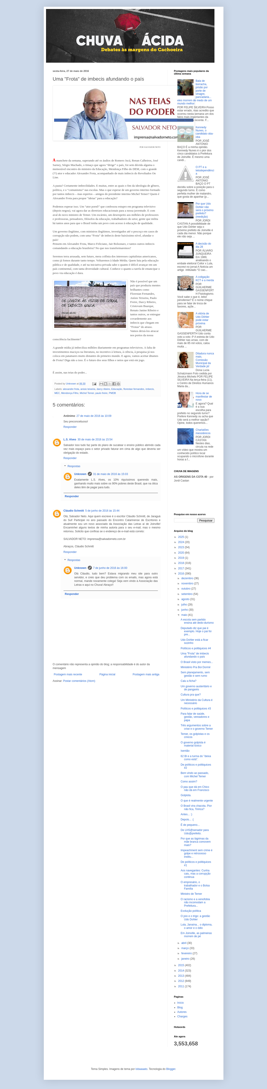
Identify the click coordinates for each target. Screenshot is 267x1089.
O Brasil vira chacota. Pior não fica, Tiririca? (196, 807)
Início (180, 1002)
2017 (181, 568)
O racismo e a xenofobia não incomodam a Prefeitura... (195, 902)
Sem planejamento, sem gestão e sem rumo (195, 674)
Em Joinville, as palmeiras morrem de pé (196, 935)
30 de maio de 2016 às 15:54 (94, 439)
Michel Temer (87, 393)
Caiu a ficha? (188, 681)
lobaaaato (142, 1069)
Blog (180, 1007)
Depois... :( (187, 819)
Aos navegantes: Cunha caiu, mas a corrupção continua (195, 874)
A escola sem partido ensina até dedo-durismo (197, 621)
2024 (181, 542)
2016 (181, 573)
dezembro (187, 578)
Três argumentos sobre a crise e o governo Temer (197, 727)
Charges (182, 1016)
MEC (57, 393)
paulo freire (101, 393)
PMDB (112, 393)
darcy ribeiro (103, 389)
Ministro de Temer (191, 893)
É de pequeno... (190, 824)
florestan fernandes (134, 389)
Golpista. (186, 795)
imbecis (150, 389)
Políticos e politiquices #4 (196, 648)
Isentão (185, 750)
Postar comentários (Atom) (79, 681)
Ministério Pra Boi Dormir (195, 667)
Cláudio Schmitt (74, 510)
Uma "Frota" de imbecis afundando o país (195, 655)
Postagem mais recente (68, 674)
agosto (185, 599)
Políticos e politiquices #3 (196, 708)
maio (184, 614)
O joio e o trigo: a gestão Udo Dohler (195, 917)
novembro (187, 583)
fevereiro (186, 953)
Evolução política (191, 910)
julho (184, 604)
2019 (181, 557)
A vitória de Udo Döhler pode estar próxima (202, 318)
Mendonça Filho (70, 393)
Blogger (170, 1069)
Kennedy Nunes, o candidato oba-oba (204, 132)
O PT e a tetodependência (205, 170)
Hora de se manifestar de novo (204, 396)
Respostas (74, 466)
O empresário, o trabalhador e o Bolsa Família (195, 885)
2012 (181, 981)
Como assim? (189, 781)
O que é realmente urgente (197, 800)
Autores (182, 1012)
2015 (181, 965)
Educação (116, 389)
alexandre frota (71, 389)
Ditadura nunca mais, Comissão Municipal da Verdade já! (205, 360)
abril (184, 943)
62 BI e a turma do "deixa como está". (196, 758)
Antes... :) (186, 814)
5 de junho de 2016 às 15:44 (102, 510)
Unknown (80, 474)
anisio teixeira (87, 389)
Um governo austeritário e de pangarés (196, 688)
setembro (187, 594)
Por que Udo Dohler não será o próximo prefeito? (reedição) (204, 210)
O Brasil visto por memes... (197, 662)
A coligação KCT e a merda (205, 278)
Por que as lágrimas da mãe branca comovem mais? (196, 842)
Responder (70, 427)
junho (185, 609)
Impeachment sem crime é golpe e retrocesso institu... (196, 853)
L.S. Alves (70, 439)
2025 (181, 537)
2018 (181, 563)
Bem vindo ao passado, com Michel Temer (195, 774)
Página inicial (107, 674)
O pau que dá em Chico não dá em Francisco (195, 788)
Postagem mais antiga (146, 674)
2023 (181, 547)
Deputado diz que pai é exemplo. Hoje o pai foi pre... (196, 631)
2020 (181, 552)
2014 (181, 970)
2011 (181, 986)
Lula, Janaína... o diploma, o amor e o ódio (196, 926)
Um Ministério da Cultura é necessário (196, 701)
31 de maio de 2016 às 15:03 (110, 474)
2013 (181, 975)
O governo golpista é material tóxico (193, 744)
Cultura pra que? (191, 694)
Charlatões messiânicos (203, 431)
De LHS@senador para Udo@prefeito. (195, 831)
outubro (186, 588)
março (185, 948)
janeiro (185, 958)
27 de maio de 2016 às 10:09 (94, 415)
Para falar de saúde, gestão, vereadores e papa (195, 717)
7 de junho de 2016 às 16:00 (110, 568)
